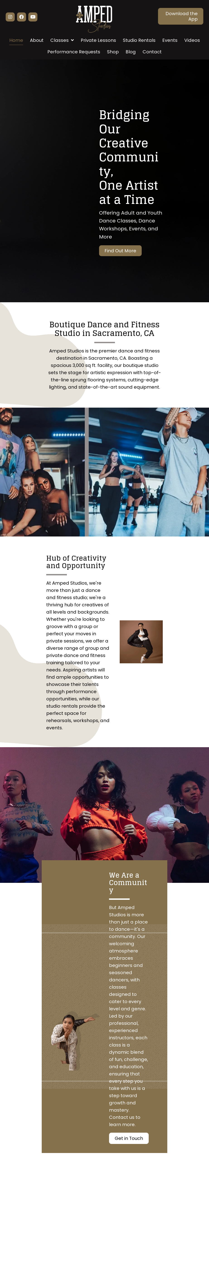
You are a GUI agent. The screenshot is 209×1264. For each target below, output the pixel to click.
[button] (10, 16)
